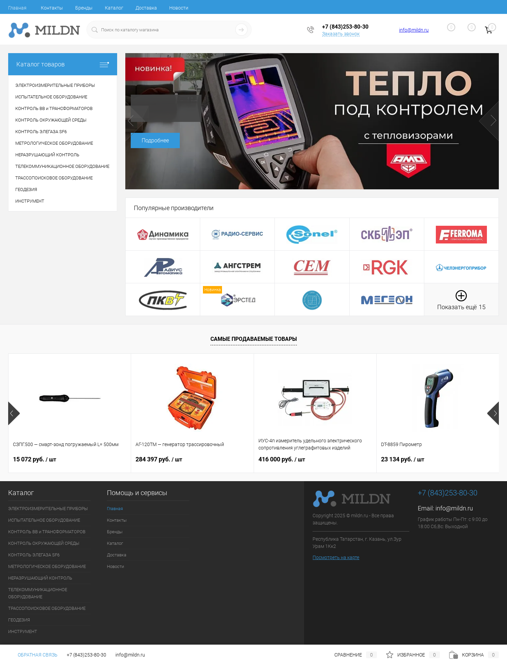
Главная (17, 8)
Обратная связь (33, 655)
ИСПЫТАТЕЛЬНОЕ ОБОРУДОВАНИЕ (44, 520)
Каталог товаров (62, 64)
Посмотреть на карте (336, 557)
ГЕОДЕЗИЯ (19, 619)
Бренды (84, 8)
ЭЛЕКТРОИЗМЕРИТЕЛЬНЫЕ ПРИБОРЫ (48, 508)
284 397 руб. (159, 459)
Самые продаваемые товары (253, 339)
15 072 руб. (34, 459)
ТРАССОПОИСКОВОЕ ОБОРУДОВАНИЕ (46, 608)
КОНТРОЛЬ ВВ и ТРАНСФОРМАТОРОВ (46, 531)
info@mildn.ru (414, 30)
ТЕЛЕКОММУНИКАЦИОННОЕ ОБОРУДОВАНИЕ (37, 593)
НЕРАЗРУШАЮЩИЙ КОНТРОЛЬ (40, 578)
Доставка (146, 8)
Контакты (52, 8)
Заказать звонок (341, 33)
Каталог (114, 8)
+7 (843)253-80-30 (86, 655)
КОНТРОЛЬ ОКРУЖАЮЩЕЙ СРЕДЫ (43, 543)
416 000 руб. (281, 459)
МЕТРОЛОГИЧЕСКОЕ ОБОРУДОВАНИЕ (47, 566)
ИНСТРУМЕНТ (22, 631)
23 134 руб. (402, 459)
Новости (178, 8)
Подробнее (155, 140)
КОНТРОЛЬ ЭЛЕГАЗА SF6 (34, 554)
